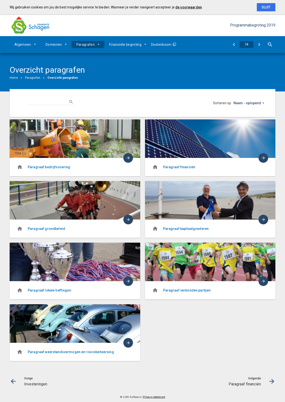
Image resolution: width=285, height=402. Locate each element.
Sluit (266, 7)
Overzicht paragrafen (62, 77)
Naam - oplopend (247, 103)
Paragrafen (85, 44)
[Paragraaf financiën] (259, 44)
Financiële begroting (125, 44)
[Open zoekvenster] (270, 44)
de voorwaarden (188, 7)
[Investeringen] (233, 44)
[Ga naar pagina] (246, 44)
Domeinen (54, 44)
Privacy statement (154, 397)
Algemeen (22, 44)
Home (14, 77)
